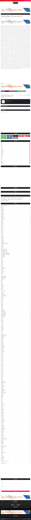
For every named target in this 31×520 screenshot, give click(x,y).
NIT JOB (15, 358)
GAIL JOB (15, 287)
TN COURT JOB (15, 425)
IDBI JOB (15, 304)
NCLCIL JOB (15, 348)
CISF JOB (15, 248)
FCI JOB (15, 283)
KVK (15, 331)
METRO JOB (15, 338)
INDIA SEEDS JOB (15, 310)
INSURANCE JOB (15, 316)
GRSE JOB (15, 288)
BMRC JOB (15, 228)
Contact (5, 0)
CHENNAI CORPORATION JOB (15, 243)
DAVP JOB (15, 265)
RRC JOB (15, 399)
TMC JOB (15, 424)
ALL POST (15, 215)
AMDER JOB (15, 216)
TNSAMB (15, 442)
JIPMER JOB (15, 326)
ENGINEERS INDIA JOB (15, 277)
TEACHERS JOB (15, 419)
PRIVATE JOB (15, 391)
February (15, 162)
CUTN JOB (15, 261)
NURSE (15, 377)
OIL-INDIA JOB (15, 381)
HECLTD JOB (15, 293)
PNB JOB (15, 387)
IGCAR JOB (15, 305)
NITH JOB (15, 360)
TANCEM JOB (15, 415)
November (15, 151)
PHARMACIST (15, 386)
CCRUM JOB (15, 237)
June (15, 145)
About (3, 0)
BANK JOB (15, 221)
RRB (15, 398)
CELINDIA (15, 239)
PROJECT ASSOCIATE (15, 392)
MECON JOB (15, 337)
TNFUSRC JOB (15, 431)
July (15, 156)
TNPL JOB (15, 436)
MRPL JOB (15, 344)
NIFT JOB (15, 354)
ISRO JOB (15, 321)
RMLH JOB (15, 397)
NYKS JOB (15, 380)
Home (1, 0)
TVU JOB (15, 448)
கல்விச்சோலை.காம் (11, 100)
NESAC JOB (15, 349)
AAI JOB (15, 206)
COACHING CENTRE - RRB (15, 250)
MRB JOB (15, 343)
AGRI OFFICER (15, 210)
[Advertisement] (15, 75)
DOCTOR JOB (15, 271)
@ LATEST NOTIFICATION (15, 205)
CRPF (15, 259)
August (15, 144)
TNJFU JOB (15, 432)
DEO (15, 266)
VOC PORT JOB (15, 458)
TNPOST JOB (15, 437)
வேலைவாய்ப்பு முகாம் (15, 463)
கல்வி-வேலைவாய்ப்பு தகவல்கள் (5, 200)
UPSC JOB (15, 453)
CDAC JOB (15, 238)
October (15, 152)
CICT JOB (15, 244)
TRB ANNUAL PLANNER (15, 446)
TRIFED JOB (15, 447)
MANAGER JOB (15, 336)
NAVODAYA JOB (15, 347)
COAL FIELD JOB (15, 255)
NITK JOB (15, 364)
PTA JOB (15, 393)
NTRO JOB (15, 376)
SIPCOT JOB (15, 410)
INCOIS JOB (15, 309)
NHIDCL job (15, 353)
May (15, 146)
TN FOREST (15, 426)
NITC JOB (15, 359)
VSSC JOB (15, 459)
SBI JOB (15, 403)
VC (15, 454)
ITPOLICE (15, 325)
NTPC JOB (15, 375)
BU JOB (15, 233)
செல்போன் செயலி (15, 462)
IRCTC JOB (15, 320)
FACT (15, 282)
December (15, 150)
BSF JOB (15, 232)
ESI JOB (15, 281)
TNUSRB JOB (15, 443)
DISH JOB (15, 270)
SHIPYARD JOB (15, 409)
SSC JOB (15, 414)
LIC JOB (15, 332)
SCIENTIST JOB (15, 404)
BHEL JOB (15, 226)
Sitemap (8, 0)
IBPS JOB (15, 299)
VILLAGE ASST (15, 457)
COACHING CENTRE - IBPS (15, 249)
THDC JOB (15, 420)
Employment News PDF (15, 276)
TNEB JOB (15, 430)
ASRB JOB (15, 217)
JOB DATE (15, 327)
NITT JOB (15, 366)
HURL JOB (15, 298)
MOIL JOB (15, 342)
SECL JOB (15, 408)
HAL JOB (15, 292)
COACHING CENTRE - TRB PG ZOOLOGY (15, 254)
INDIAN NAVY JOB (15, 315)
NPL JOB (15, 371)
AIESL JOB (15, 211)
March (15, 161)
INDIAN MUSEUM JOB (15, 314)
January (15, 163)
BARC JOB (15, 222)
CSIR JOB (15, 260)
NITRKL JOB (15, 365)
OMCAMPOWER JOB (15, 382)
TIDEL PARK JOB (15, 421)
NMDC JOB (15, 369)
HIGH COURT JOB (15, 294)
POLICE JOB (15, 388)
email (10, 0)
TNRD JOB (15, 441)
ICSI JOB (15, 303)
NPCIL (15, 370)
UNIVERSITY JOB (15, 452)
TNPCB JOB (15, 435)
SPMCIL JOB (15, 413)
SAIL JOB (15, 402)
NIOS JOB (15, 355)
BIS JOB (15, 227)
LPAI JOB (15, 333)
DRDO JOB (15, 272)
